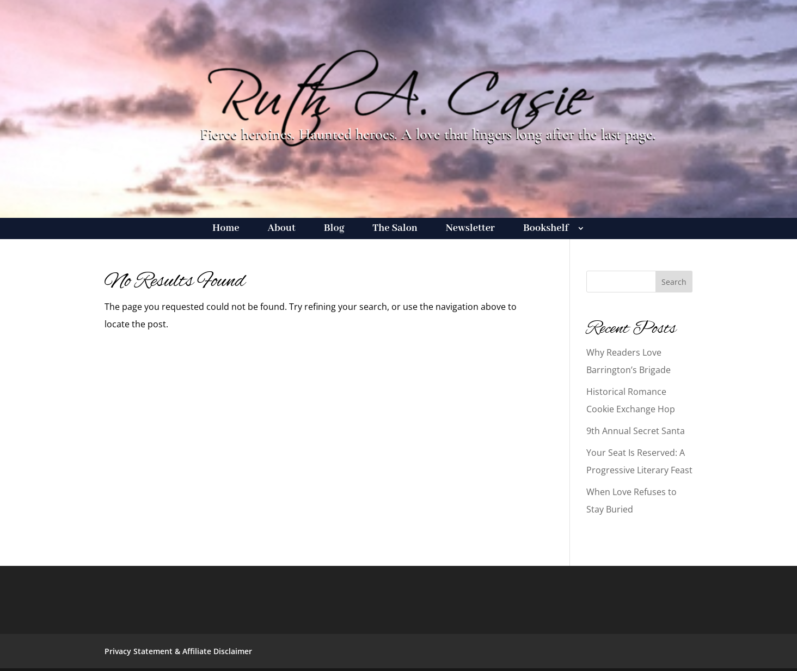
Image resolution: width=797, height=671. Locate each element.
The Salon (394, 229)
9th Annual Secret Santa (635, 431)
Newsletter (470, 229)
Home (225, 229)
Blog (334, 229)
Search (673, 282)
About (282, 229)
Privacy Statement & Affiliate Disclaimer (178, 651)
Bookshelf (545, 229)
